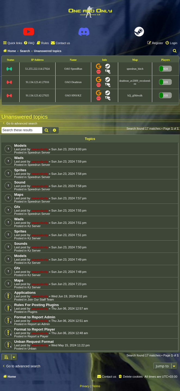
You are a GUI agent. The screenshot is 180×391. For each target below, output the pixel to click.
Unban (32, 348)
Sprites (20, 170)
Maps (18, 195)
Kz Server (34, 226)
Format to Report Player (34, 329)
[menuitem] (28, 43)
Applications (25, 293)
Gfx (17, 207)
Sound (19, 182)
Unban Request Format (34, 342)
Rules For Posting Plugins (36, 305)
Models (20, 145)
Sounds (20, 244)
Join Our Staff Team (41, 299)
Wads (19, 158)
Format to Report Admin (34, 317)
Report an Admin (39, 324)
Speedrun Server (39, 152)
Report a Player (38, 336)
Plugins (32, 311)
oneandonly (39, 149)
